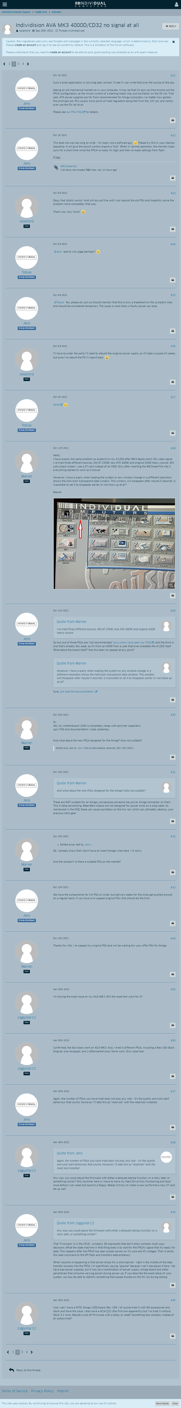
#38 (173, 1142)
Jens (59, 252)
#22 (173, 135)
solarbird (24, 31)
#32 (173, 836)
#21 (173, 75)
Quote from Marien (71, 622)
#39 (173, 1212)
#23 (173, 193)
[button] (5, 4)
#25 (173, 295)
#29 (173, 611)
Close (175, 1403)
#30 (173, 715)
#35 (173, 989)
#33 (173, 887)
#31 (173, 772)
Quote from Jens (70, 1153)
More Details (162, 1403)
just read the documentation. (77, 692)
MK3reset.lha (69, 166)
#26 (173, 346)
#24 (173, 244)
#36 (173, 1040)
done (56, 405)
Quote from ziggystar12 (75, 1223)
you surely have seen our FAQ (132, 642)
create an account (25, 45)
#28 (173, 448)
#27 (173, 397)
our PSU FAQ (74, 112)
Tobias (60, 302)
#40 (173, 1300)
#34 (173, 938)
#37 (173, 1091)
